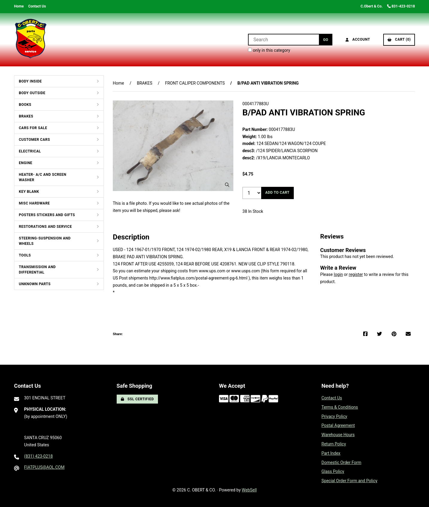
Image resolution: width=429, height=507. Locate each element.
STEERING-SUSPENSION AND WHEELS (45, 241)
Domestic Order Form (341, 462)
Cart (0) (399, 39)
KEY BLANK (29, 192)
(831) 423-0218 (38, 456)
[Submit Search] (325, 39)
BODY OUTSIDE (32, 93)
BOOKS (25, 105)
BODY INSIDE (30, 81)
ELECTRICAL (30, 151)
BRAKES (26, 116)
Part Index (331, 453)
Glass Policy (333, 471)
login (338, 274)
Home (19, 6)
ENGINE (25, 163)
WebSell (249, 490)
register (356, 274)
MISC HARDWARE (34, 203)
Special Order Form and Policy (350, 480)
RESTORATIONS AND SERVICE (45, 227)
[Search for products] (283, 39)
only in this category (269, 50)
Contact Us (37, 6)
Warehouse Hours (338, 434)
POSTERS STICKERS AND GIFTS (47, 215)
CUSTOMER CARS (34, 140)
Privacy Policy (334, 416)
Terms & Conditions (340, 407)
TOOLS (25, 255)
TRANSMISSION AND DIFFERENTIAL (37, 269)
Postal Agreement (338, 425)
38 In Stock (252, 211)
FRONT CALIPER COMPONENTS (195, 83)
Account (358, 39)
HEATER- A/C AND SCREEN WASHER (42, 177)
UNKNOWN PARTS (35, 284)
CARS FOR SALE (33, 128)
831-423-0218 (401, 6)
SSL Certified (137, 399)
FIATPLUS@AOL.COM (44, 467)
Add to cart (277, 192)
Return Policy (334, 444)
